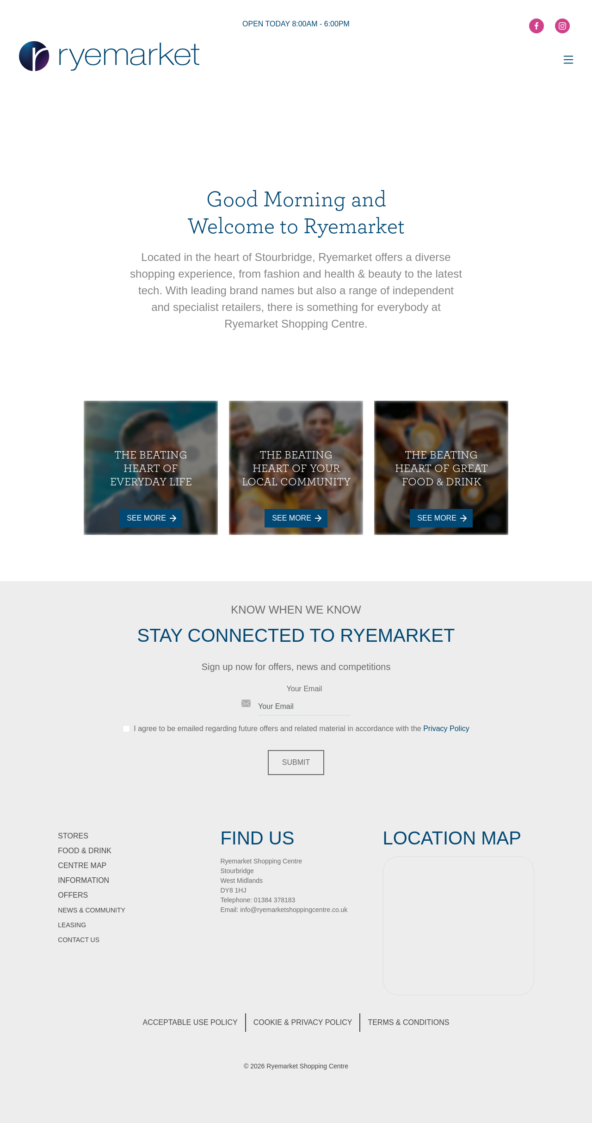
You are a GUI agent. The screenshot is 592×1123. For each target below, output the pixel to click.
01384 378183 (275, 900)
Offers (73, 895)
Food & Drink (84, 851)
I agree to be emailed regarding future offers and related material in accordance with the (301, 728)
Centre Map (82, 865)
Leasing (72, 925)
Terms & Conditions (408, 1022)
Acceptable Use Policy (190, 1022)
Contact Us (78, 939)
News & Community (91, 910)
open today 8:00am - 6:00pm (296, 24)
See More (151, 518)
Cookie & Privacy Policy (302, 1022)
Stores (73, 836)
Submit (296, 762)
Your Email (304, 689)
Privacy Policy (446, 728)
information (83, 880)
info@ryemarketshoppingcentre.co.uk (293, 909)
